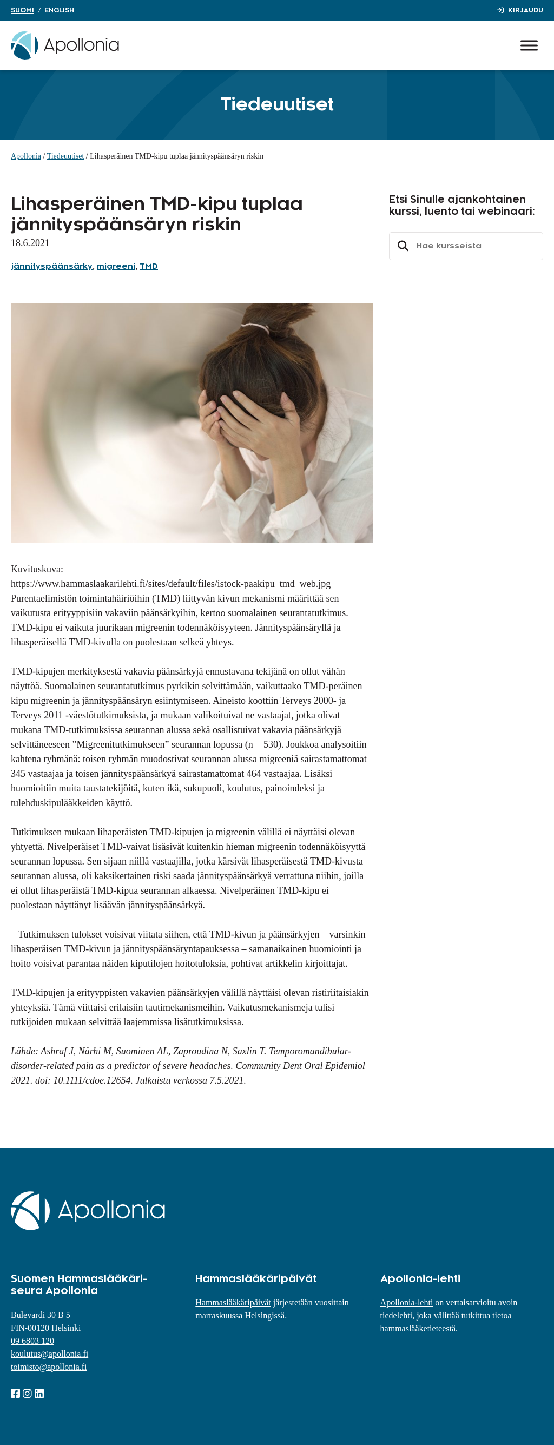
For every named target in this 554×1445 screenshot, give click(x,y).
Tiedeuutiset (65, 156)
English (59, 10)
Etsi (401, 246)
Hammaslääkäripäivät (233, 1302)
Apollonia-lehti (406, 1302)
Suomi (22, 10)
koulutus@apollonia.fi (49, 1353)
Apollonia (26, 156)
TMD (149, 266)
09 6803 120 (32, 1340)
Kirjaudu (525, 10)
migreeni (116, 266)
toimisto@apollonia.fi (49, 1366)
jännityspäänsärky (52, 266)
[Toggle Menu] (529, 45)
